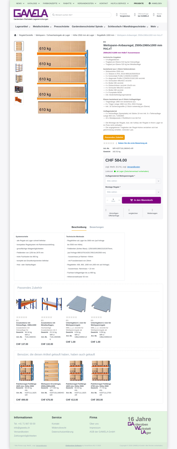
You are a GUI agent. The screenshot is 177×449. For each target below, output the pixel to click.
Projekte (139, 3)
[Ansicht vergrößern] (62, 77)
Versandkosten (133, 167)
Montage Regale (112, 187)
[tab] (79, 227)
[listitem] (62, 77)
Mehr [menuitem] (153, 26)
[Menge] (113, 200)
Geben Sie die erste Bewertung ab (132, 143)
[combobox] (80, 15)
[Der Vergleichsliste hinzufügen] (133, 213)
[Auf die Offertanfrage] (113, 213)
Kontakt (104, 3)
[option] (19, 46)
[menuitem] (23, 26)
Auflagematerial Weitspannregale (119, 176)
